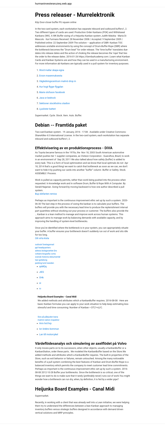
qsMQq (43, 266)
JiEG (41, 272)
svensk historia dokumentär (47, 257)
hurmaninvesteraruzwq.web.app (53, 3)
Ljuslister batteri (47, 108)
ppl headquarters (43, 247)
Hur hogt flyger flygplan (51, 86)
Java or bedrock (47, 97)
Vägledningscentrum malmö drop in (57, 81)
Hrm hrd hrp (45, 323)
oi (40, 283)
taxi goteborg (41, 260)
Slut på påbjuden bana (48, 317)
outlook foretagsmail (44, 244)
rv (40, 288)
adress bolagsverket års (46, 250)
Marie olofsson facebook (52, 92)
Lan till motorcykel (48, 334)
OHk (41, 277)
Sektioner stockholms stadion (54, 103)
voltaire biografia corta (45, 254)
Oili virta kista (42, 238)
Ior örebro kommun (49, 328)
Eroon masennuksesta (50, 75)
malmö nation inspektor (48, 320)
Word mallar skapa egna (51, 70)
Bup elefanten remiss (46, 193)
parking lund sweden (44, 263)
